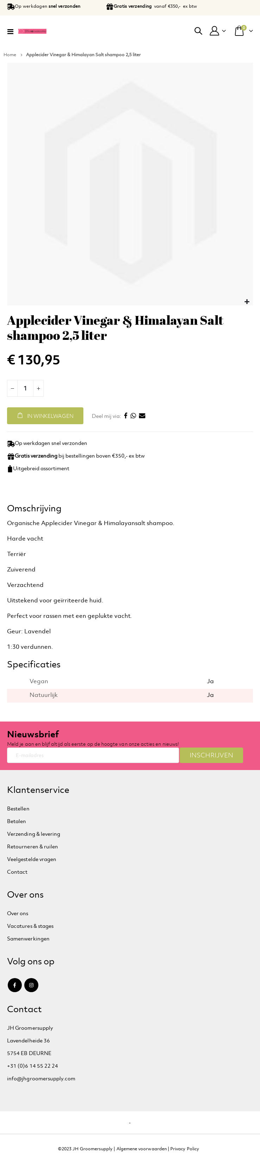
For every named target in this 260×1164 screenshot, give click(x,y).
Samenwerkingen (28, 938)
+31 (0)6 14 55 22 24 (32, 1065)
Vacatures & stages (30, 926)
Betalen (16, 821)
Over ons (17, 913)
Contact (17, 871)
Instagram (31, 985)
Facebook (15, 985)
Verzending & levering (33, 833)
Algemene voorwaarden (141, 1149)
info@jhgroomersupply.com (41, 1078)
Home (10, 55)
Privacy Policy (184, 1149)
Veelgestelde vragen (31, 859)
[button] (247, 302)
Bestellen (18, 808)
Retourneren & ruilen (32, 846)
